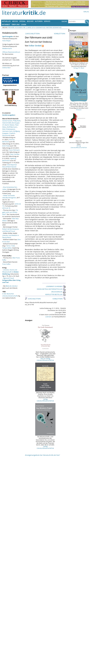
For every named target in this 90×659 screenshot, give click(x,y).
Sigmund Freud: (11, 280)
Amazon (78, 110)
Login (23, 24)
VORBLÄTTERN (60, 33)
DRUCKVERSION (58, 292)
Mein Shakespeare (8, 129)
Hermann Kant (7, 131)
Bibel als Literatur (12, 286)
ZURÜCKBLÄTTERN (32, 33)
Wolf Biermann (12, 127)
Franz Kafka (6, 264)
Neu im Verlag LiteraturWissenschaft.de (45, 359)
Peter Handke (14, 154)
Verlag (86, 12)
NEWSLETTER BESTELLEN (55, 294)
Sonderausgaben (8, 115)
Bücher (30, 21)
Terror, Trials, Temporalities (8, 247)
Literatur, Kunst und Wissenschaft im (10, 272)
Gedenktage (40, 27)
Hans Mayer (6, 41)
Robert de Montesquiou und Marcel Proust (10, 230)
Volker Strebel (35, 45)
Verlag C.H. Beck (78, 68)
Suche (64, 21)
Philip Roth (17, 121)
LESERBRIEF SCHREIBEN (56, 286)
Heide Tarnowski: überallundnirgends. (9, 196)
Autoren (39, 21)
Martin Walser (9, 125)
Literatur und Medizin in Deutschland (10, 236)
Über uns (16, 24)
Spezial (22, 21)
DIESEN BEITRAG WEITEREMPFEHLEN (51, 289)
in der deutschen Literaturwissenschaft (9, 295)
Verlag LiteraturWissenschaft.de (45, 400)
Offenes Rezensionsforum (11, 52)
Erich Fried (5, 146)
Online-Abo (6, 68)
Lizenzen (48, 317)
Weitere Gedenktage (54, 27)
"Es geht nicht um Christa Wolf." (10, 212)
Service (47, 21)
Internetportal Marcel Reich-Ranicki (9, 166)
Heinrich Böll (6, 123)
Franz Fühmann (14, 150)
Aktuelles (6, 21)
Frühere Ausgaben (15, 27)
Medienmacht (7, 48)
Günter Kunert (7, 121)
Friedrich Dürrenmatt (8, 134)
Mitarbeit (6, 24)
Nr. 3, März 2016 (29, 27)
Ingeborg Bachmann (9, 159)
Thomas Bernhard (8, 140)
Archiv (15, 21)
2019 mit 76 (6, 208)
